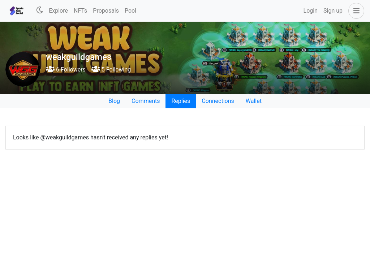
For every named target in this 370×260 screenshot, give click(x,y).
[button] (354, 11)
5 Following (111, 69)
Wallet (254, 101)
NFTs (80, 10)
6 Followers (66, 69)
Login (311, 10)
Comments (146, 101)
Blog (114, 101)
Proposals (106, 10)
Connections (218, 101)
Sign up (333, 10)
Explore (58, 10)
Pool (130, 10)
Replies (180, 101)
